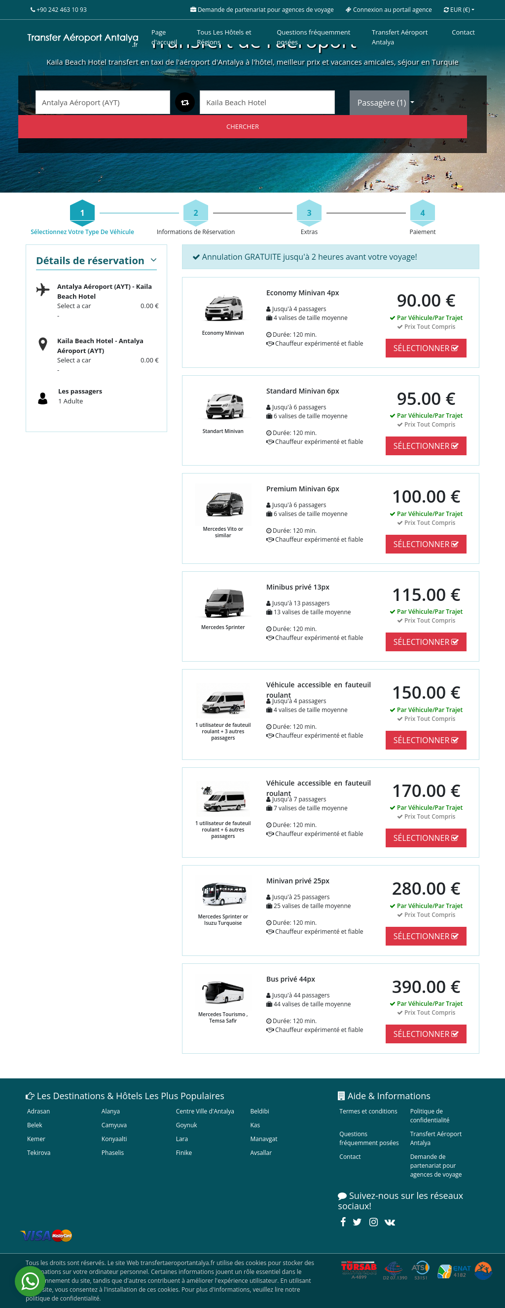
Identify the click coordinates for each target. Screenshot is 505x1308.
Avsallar (261, 1153)
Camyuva (114, 1125)
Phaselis (113, 1153)
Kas (255, 1125)
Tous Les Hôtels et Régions (224, 37)
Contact (463, 32)
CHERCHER (242, 126)
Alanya (111, 1111)
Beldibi (259, 1111)
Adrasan (38, 1111)
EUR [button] (457, 9)
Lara (182, 1139)
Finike (184, 1153)
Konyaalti (114, 1139)
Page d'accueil (164, 37)
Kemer (36, 1139)
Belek (34, 1125)
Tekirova (38, 1153)
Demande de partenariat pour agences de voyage (436, 1165)
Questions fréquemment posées (313, 37)
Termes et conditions (368, 1111)
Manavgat (263, 1139)
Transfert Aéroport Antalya (400, 37)
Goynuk (186, 1125)
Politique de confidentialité (430, 1115)
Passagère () (383, 102)
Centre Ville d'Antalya (205, 1111)
